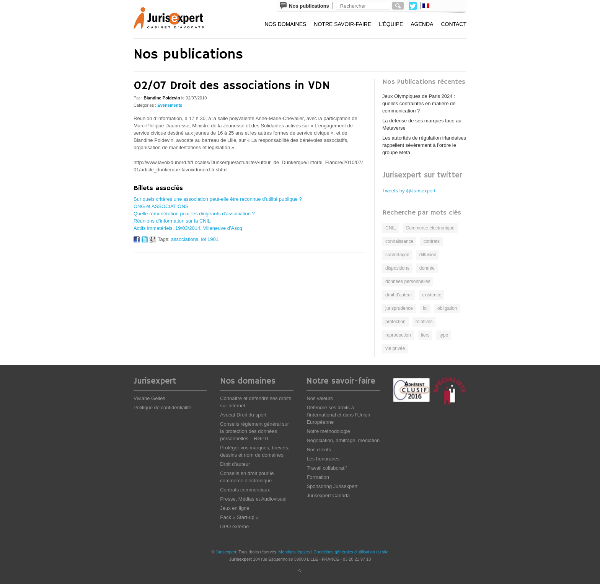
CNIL (390, 228)
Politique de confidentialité (162, 407)
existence (432, 295)
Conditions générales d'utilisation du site (351, 552)
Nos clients (319, 449)
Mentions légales (294, 552)
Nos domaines (285, 24)
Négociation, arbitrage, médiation (343, 440)
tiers (425, 335)
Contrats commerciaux (245, 490)
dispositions (397, 268)
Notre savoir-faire (342, 24)
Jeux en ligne (234, 508)
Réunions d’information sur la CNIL (172, 221)
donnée (427, 268)
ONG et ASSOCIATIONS (161, 206)
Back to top (300, 571)
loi (425, 308)
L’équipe (391, 24)
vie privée (395, 348)
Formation (318, 477)
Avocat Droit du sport (243, 415)
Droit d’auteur (235, 464)
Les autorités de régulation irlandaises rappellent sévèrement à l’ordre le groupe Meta (424, 145)
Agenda (422, 24)
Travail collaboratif (327, 468)
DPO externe (234, 526)
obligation (447, 308)
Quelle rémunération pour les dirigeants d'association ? (194, 213)
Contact (453, 24)
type (443, 335)
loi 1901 (209, 239)
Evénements (169, 105)
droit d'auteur (398, 295)
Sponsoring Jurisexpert (332, 486)
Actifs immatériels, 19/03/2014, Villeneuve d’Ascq (188, 228)
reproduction (398, 335)
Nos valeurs (320, 398)
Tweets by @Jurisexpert (408, 191)
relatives (424, 321)
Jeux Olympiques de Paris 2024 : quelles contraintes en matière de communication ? (419, 103)
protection (395, 321)
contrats (431, 241)
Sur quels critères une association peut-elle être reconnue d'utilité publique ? (218, 199)
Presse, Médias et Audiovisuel (253, 499)
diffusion (427, 254)
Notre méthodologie (328, 431)
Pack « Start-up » (239, 517)
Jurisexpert (226, 552)
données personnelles (407, 281)
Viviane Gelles (149, 398)
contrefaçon (397, 254)
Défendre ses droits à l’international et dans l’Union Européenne (338, 415)
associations (185, 239)
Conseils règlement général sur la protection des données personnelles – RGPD (254, 431)
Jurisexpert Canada (328, 495)
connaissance (399, 241)
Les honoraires (323, 459)
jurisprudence (399, 308)
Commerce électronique (430, 228)
